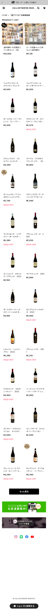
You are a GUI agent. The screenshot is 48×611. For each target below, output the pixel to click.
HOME (4, 15)
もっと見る (24, 491)
